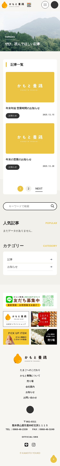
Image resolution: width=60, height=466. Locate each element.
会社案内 (30, 386)
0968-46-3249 (46, 429)
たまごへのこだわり (30, 370)
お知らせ (12, 266)
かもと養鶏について (30, 375)
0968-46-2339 (20, 429)
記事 (9, 259)
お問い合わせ (30, 397)
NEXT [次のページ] (38, 188)
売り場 (30, 381)
